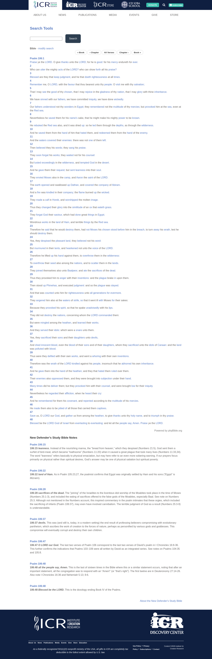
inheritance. (160, 92)
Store (174, 15)
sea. (41, 110)
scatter (95, 263)
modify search (46, 48)
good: (100, 62)
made (39, 200)
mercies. (134, 401)
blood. (53, 348)
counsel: (90, 155)
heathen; (77, 371)
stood (114, 229)
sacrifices (97, 270)
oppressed (57, 378)
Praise (33, 62)
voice (95, 248)
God (92, 162)
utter (42, 69)
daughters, (109, 345)
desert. (106, 162)
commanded (105, 315)
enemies (41, 378)
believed (41, 147)
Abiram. (116, 185)
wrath (54, 363)
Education (83, 643)
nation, (121, 92)
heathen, (67, 322)
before (121, 229)
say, (130, 423)
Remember (36, 84)
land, (68, 240)
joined (39, 270)
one (91, 140)
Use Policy (137, 646)
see (44, 92)
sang (71, 147)
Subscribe (176, 5)
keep (56, 77)
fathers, (62, 99)
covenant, (72, 401)
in (115, 278)
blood (72, 345)
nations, (78, 263)
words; (59, 147)
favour (71, 84)
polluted (39, 348)
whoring (96, 356)
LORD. (49, 62)
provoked (150, 106)
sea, (169, 106)
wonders (69, 106)
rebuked (38, 125)
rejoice (88, 92)
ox (90, 207)
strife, (77, 300)
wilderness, (68, 162)
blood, (54, 345)
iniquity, (93, 99)
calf (47, 200)
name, (139, 415)
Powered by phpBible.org (168, 430)
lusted (37, 162)
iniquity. (149, 386)
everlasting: (97, 423)
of (66, 408)
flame (82, 192)
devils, (94, 337)
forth (98, 69)
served (44, 330)
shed (37, 345)
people (123, 423)
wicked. (105, 192)
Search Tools (41, 28)
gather (69, 415)
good (54, 92)
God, (57, 415)
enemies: (67, 140)
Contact (156, 649)
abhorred (126, 363)
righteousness (99, 77)
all (91, 293)
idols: (57, 330)
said (47, 229)
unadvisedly (92, 307)
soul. (99, 170)
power (122, 118)
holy (133, 415)
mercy (114, 62)
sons (60, 337)
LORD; (83, 62)
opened (45, 185)
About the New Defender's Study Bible (161, 601)
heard (88, 393)
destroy (70, 229)
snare (79, 330)
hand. (128, 378)
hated (83, 133)
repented (88, 401)
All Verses (109, 52)
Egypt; (80, 106)
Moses (47, 177)
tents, (58, 248)
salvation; (139, 84)
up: (83, 125)
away (156, 229)
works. (95, 322)
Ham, (67, 222)
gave (41, 170)
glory (140, 92)
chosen (106, 229)
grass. (108, 207)
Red (36, 110)
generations (99, 293)
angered (40, 300)
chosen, (68, 92)
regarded (54, 393)
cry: (100, 393)
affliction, (70, 393)
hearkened (72, 248)
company (104, 185)
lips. (111, 307)
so (81, 300)
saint (90, 177)
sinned (44, 99)
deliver (54, 386)
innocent (46, 345)
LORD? (74, 69)
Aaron (79, 177)
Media (113, 15)
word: (98, 240)
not (88, 229)
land (58, 222)
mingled (44, 322)
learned (82, 322)
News (62, 15)
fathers (38, 106)
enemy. (144, 133)
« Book (80, 52)
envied (39, 177)
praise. (82, 147)
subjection (106, 378)
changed (46, 207)
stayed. (115, 285)
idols (151, 345)
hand (64, 133)
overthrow (88, 255)
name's (74, 118)
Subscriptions (145, 649)
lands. (115, 263)
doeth (88, 77)
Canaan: (162, 345)
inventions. (123, 356)
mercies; (135, 106)
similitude (77, 207)
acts (60, 69)
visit (118, 84)
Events (134, 15)
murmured (40, 248)
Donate (152, 5)
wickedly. (119, 99)
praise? (113, 69)
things (91, 214)
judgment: (79, 285)
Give (154, 15)
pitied (61, 408)
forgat (45, 155)
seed (53, 263)
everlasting (81, 423)
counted (49, 293)
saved (52, 118)
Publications (87, 15)
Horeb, (56, 200)
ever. (135, 62)
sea (55, 125)
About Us (40, 15)
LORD (94, 315)
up (68, 185)
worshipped (71, 200)
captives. (102, 408)
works (45, 222)
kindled (50, 192)
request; (60, 170)
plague (103, 278)
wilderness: (113, 255)
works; (56, 155)
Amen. (136, 423)
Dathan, (75, 185)
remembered (97, 106)
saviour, (58, 214)
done (78, 214)
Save (33, 415)
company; (68, 192)
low (133, 386)
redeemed (104, 133)
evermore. (116, 293)
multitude (118, 106)
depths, (120, 125)
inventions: (83, 278)
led (94, 125)
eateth (101, 207)
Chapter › (124, 52)
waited (69, 155)
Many (33, 386)
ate (85, 270)
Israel (66, 423)
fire (39, 192)
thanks (64, 62)
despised (46, 240)
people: (108, 84)
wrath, (167, 229)
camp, (67, 177)
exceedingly (48, 162)
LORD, (54, 84)
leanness (80, 170)
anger (63, 278)
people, (97, 363)
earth (38, 185)
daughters (79, 337)
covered (51, 140)
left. (104, 140)
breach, (141, 229)
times (40, 386)
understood (49, 106)
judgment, (65, 77)
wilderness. (147, 125)
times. (117, 77)
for (108, 293)
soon (39, 155)
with (101, 300)
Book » (137, 52)
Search (73, 38)
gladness (105, 92)
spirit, (63, 307)
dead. (113, 270)
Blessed (34, 77)
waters (42, 140)
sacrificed (46, 337)
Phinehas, (51, 285)
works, (75, 356)
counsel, (106, 386)
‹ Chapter (94, 52)
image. (94, 200)
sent (72, 170)
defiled (51, 356)
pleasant (60, 240)
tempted (84, 162)
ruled (114, 371)
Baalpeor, (72, 270)
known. (136, 118)
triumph (155, 415)
